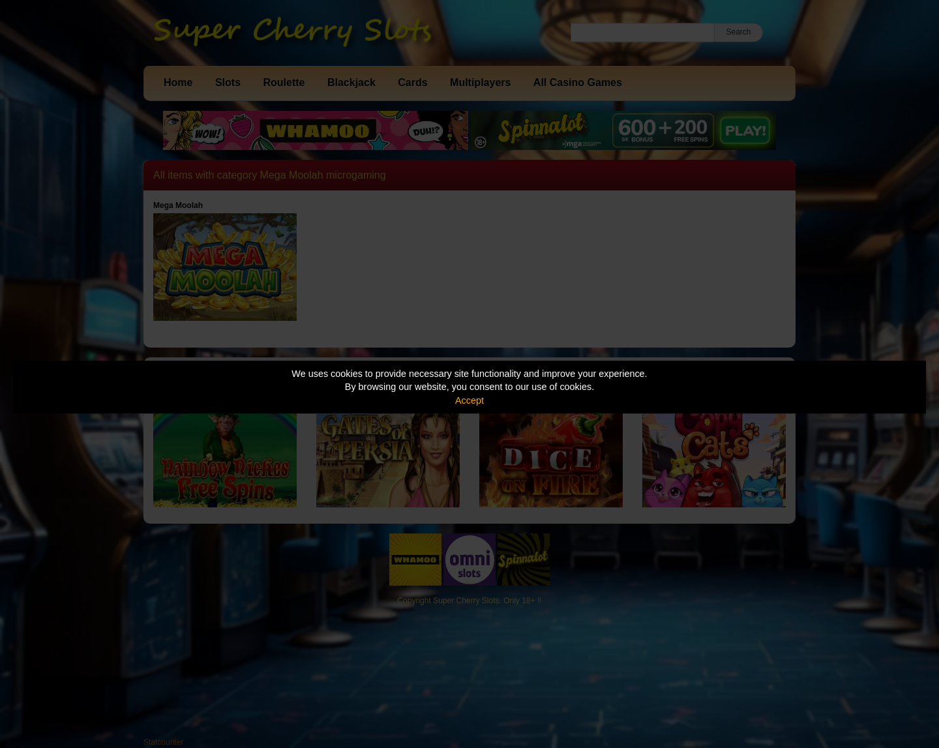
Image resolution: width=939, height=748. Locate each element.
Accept (469, 400)
